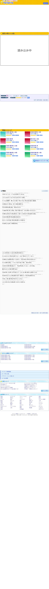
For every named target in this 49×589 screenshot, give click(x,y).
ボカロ (30, 396)
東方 (21, 403)
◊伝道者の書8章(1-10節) (5, 356)
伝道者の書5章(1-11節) (35, 132)
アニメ (21, 397)
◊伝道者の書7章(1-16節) (5, 358)
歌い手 (2, 404)
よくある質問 (5, 378)
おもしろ (12, 400)
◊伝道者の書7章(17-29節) (29, 356)
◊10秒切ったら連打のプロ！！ (30, 386)
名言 (2, 409)
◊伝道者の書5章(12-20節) (6, 359)
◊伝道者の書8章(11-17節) (29, 355)
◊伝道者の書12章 (27, 344)
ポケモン (21, 404)
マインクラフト (32, 406)
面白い (11, 403)
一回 (40, 400)
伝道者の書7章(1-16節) (11, 132)
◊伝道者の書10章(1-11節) (6, 347)
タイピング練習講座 (6, 371)
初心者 (30, 402)
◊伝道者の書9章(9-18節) (29, 347)
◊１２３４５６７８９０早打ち (30, 383)
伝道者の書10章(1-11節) (36, 152)
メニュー (46, 3)
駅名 (2, 400)
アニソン (40, 402)
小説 (2, 403)
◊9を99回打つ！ (4, 384)
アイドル (40, 403)
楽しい (30, 399)
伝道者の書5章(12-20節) (11, 152)
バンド (40, 404)
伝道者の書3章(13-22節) (11, 145)
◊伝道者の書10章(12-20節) (29, 346)
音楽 (2, 397)
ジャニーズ (22, 399)
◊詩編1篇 (2, 344)
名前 (2, 407)
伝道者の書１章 (34, 145)
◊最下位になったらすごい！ (30, 387)
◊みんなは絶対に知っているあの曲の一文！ (10, 388)
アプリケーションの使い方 (8, 376)
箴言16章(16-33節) (34, 139)
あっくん (10, 95)
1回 (30, 403)
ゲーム (2, 399)
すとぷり (40, 406)
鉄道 (40, 397)
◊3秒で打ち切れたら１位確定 (7, 387)
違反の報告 (45, 100)
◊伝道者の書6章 (27, 358)
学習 (11, 404)
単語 (21, 406)
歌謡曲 (30, 407)
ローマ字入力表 (5, 374)
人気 (11, 407)
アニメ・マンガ (23, 396)
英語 (21, 407)
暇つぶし (31, 404)
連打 (21, 400)
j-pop (11, 402)
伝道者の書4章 (9, 139)
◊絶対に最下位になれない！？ (30, 384)
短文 (21, 402)
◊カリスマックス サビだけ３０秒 (8, 383)
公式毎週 (21, 409)
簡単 (40, 396)
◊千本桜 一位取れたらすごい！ (31, 388)
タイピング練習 (42, 399)
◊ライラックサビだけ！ (5, 386)
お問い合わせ (34, 413)
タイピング (12, 396)
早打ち (11, 397)
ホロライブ (41, 409)
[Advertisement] (12, 18)
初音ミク (31, 400)
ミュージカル (13, 406)
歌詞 (2, 396)
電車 (2, 402)
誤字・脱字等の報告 (38, 100)
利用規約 (29, 413)
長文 (28, 97)
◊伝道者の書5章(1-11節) (29, 359)
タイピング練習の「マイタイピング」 (19, 413)
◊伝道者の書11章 (4, 346)
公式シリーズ (3, 406)
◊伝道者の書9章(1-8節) (5, 355)
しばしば (40, 407)
